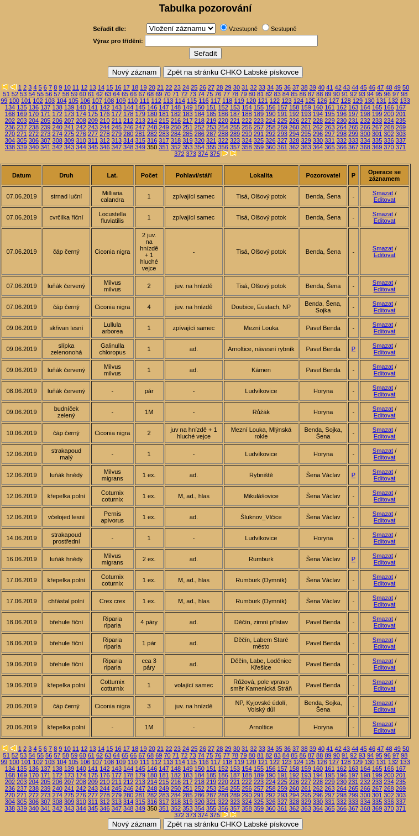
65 (125, 94)
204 (34, 120)
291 (259, 133)
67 (142, 94)
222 (247, 120)
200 (389, 114)
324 (247, 140)
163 (353, 107)
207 (69, 120)
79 (243, 94)
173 (69, 114)
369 (377, 147)
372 (179, 153)
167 (401, 107)
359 (259, 147)
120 (251, 100)
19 (143, 87)
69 (158, 94)
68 (150, 94)
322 (223, 140)
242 (81, 127)
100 (14, 100)
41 (329, 87)
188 (247, 114)
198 (365, 114)
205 (45, 120)
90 (336, 94)
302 (389, 133)
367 (353, 147)
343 (69, 147)
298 (342, 133)
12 (84, 87)
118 (227, 100)
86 (302, 94)
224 (270, 120)
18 (135, 87)
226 (294, 120)
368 (365, 147)
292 (270, 133)
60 (82, 94)
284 (176, 133)
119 (239, 100)
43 (346, 87)
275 (69, 133)
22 (168, 87)
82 (268, 94)
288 (223, 133)
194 (318, 114)
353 (187, 147)
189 (259, 114)
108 (109, 100)
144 (128, 107)
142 (104, 107)
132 (393, 100)
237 (22, 127)
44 (355, 87)
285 (187, 133)
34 (270, 87)
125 (310, 100)
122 (275, 100)
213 (140, 120)
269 (401, 127)
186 (223, 114)
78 (235, 94)
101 (26, 100)
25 (194, 87)
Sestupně (283, 28)
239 (45, 127)
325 (259, 140)
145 (140, 107)
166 (389, 107)
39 (313, 87)
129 (358, 100)
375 (214, 153)
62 (99, 94)
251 (187, 127)
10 (67, 87)
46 (372, 87)
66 (133, 94)
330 (318, 140)
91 (345, 94)
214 (152, 120)
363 (306, 147)
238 (34, 127)
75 (209, 94)
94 (370, 94)
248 (152, 127)
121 (263, 100)
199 (377, 114)
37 (295, 87)
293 (282, 133)
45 (363, 87)
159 (306, 107)
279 (117, 133)
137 (45, 107)
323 (235, 140)
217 (187, 120)
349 (140, 147)
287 (211, 133)
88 (319, 94)
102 (38, 100)
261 (306, 127)
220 (223, 120)
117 (216, 100)
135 (22, 107)
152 (223, 107)
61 (91, 94)
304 (10, 140)
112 (156, 100)
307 (45, 140)
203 (22, 120)
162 (342, 107)
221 (235, 120)
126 (322, 100)
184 (200, 114)
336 (389, 140)
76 (217, 94)
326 (270, 140)
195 (329, 114)
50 (405, 87)
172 (57, 114)
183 (187, 114)
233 (377, 120)
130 (369, 100)
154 (247, 107)
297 (329, 133)
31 (245, 87)
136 (34, 107)
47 (380, 87)
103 (50, 100)
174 (81, 114)
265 (353, 127)
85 (294, 94)
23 (177, 87)
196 (342, 114)
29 (227, 87)
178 (128, 114)
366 (342, 147)
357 (235, 147)
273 (45, 133)
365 (329, 147)
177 (117, 114)
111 (144, 100)
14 (101, 87)
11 (75, 87)
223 (259, 120)
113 (168, 100)
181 (164, 114)
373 (191, 153)
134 (10, 107)
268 (389, 127)
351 (164, 147)
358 (247, 147)
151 (211, 107)
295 (306, 133)
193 (306, 114)
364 (318, 147)
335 (377, 140)
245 (117, 127)
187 (235, 114)
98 (404, 94)
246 (128, 127)
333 (353, 140)
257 (259, 127)
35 (278, 87)
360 (270, 147)
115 (192, 100)
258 (270, 127)
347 (117, 147)
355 (211, 147)
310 (81, 140)
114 (180, 100)
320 (200, 140)
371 (401, 147)
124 (298, 100)
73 (192, 94)
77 (226, 94)
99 (4, 100)
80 (252, 94)
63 (107, 94)
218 (200, 120)
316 (152, 140)
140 (81, 107)
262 (318, 127)
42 (338, 87)
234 (389, 120)
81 (260, 94)
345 (93, 147)
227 (306, 120)
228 (318, 120)
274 (57, 133)
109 (120, 100)
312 (104, 140)
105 (73, 100)
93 (362, 94)
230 (342, 120)
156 (270, 107)
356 (223, 147)
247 (140, 127)
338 (10, 147)
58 (65, 94)
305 (22, 140)
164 (365, 107)
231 (353, 120)
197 (353, 114)
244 (104, 127)
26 (203, 87)
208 (81, 120)
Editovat (385, 199)
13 (92, 87)
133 (405, 100)
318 (176, 140)
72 (184, 94)
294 (294, 133)
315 (140, 140)
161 (329, 107)
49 (397, 87)
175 (93, 114)
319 (187, 140)
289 (235, 133)
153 (235, 107)
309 (69, 140)
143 (117, 107)
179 (140, 114)
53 (23, 94)
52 (15, 94)
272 (34, 133)
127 (334, 100)
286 (200, 133)
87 (311, 94)
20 (152, 87)
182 (176, 114)
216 (176, 120)
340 (34, 147)
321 (211, 140)
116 (203, 100)
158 (294, 107)
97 (395, 94)
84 (285, 94)
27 (211, 87)
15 (109, 87)
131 (381, 100)
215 (164, 120)
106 (85, 100)
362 (294, 147)
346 (104, 147)
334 (365, 140)
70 (167, 94)
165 (377, 107)
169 (22, 114)
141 (93, 107)
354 (200, 147)
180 (152, 114)
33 (262, 87)
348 (128, 147)
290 (247, 133)
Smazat (383, 193)
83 (277, 94)
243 (93, 127)
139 (69, 107)
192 (294, 114)
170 (34, 114)
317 (164, 140)
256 (247, 127)
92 (353, 94)
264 (342, 127)
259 (282, 127)
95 (378, 94)
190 (270, 114)
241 (69, 127)
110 (133, 100)
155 (259, 107)
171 (45, 114)
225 (282, 120)
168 (10, 114)
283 (164, 133)
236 (10, 127)
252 (200, 127)
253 (211, 127)
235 (401, 120)
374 (203, 153)
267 (377, 127)
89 (327, 94)
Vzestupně (243, 28)
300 (365, 133)
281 (140, 133)
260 (294, 127)
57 (57, 94)
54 (31, 94)
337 (401, 140)
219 (211, 120)
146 (152, 107)
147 (164, 107)
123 (286, 100)
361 (282, 147)
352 (176, 147)
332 (342, 140)
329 (306, 140)
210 (104, 120)
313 (117, 140)
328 (294, 140)
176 (104, 114)
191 (282, 114)
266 (365, 127)
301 (377, 133)
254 (223, 127)
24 (185, 87)
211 (117, 120)
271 (22, 133)
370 (389, 147)
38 (304, 87)
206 (57, 120)
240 (57, 127)
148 (176, 107)
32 (253, 87)
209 (93, 120)
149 (187, 107)
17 (126, 87)
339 (22, 147)
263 (329, 127)
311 (93, 140)
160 (318, 107)
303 (401, 133)
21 (160, 87)
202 (10, 120)
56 (48, 94)
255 (235, 127)
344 (81, 147)
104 (61, 100)
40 (321, 87)
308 (57, 140)
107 (97, 100)
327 (282, 140)
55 (40, 94)
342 (57, 147)
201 (401, 114)
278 (104, 133)
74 (201, 94)
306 (34, 140)
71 (175, 94)
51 (6, 94)
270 (10, 133)
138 (57, 107)
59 (74, 94)
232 (365, 120)
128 (345, 100)
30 (236, 87)
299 (353, 133)
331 (329, 140)
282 (152, 133)
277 (93, 133)
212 (128, 120)
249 (164, 127)
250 (176, 127)
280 (128, 133)
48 (388, 87)
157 (282, 107)
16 (117, 87)
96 (387, 94)
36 (287, 87)
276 (81, 133)
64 (116, 94)
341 (45, 147)
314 (128, 140)
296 (318, 133)
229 (329, 120)
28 (219, 87)
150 (200, 107)
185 (211, 114)
